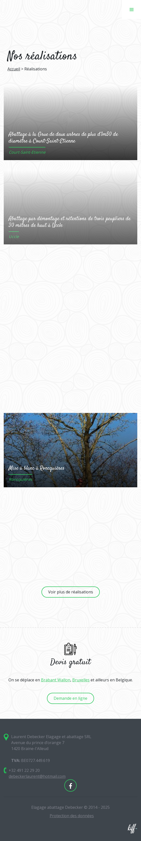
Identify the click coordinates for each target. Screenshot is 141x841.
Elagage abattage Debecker (30, 9)
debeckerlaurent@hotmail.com (37, 776)
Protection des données (72, 815)
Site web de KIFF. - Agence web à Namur (132, 829)
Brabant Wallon (55, 680)
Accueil (13, 69)
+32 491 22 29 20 (24, 770)
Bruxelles (81, 680)
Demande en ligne (70, 698)
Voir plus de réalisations (70, 592)
